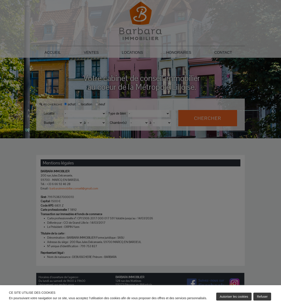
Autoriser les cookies (234, 296)
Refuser (262, 296)
